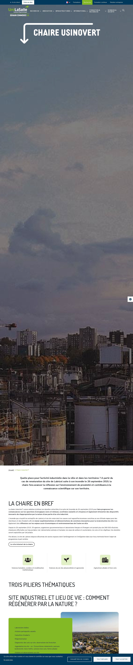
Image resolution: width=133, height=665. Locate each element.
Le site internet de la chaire (21, 544)
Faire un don (28, 2)
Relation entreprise (116, 2)
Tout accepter (121, 659)
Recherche (87, 2)
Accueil (11, 470)
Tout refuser (102, 659)
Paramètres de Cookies (79, 659)
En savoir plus (8, 660)
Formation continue (100, 2)
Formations (76, 2)
